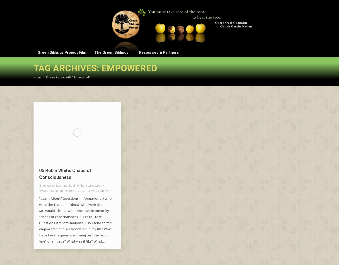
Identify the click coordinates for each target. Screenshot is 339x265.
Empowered (47, 185)
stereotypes (94, 185)
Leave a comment (99, 190)
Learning (62, 185)
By (51, 190)
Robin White (77, 185)
